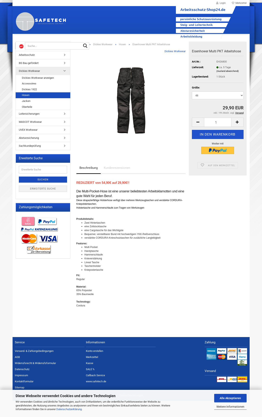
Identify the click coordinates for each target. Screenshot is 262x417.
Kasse (89, 379)
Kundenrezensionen (117, 184)
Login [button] (221, 3)
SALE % (90, 385)
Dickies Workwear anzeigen (38, 94)
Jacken (26, 117)
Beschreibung (88, 184)
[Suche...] (20, 46)
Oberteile (27, 123)
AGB (17, 373)
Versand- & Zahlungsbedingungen (34, 367)
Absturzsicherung (29, 154)
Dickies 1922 (29, 105)
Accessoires (29, 99)
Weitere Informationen (230, 406)
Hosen (25, 111)
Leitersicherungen (29, 129)
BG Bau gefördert (28, 79)
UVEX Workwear (28, 146)
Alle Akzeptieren (230, 398)
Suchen (42, 195)
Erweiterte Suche (43, 205)
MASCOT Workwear (30, 138)
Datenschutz (22, 385)
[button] (198, 138)
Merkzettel (239, 3)
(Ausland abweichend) (227, 87)
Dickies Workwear (175, 67)
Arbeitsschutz (27, 71)
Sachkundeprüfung (30, 162)
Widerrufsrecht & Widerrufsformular (35, 379)
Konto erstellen (94, 367)
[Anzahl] (217, 138)
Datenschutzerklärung (69, 409)
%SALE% (28, 62)
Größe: (196, 103)
